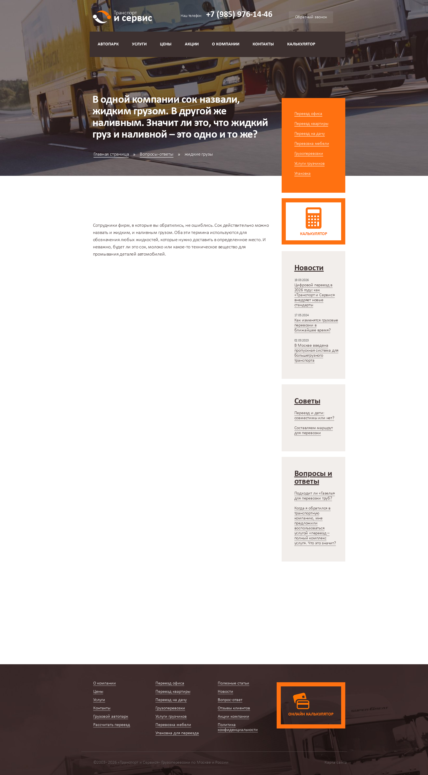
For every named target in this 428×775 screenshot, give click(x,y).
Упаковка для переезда (177, 733)
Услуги (139, 44)
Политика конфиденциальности (238, 727)
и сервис (133, 16)
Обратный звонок (311, 17)
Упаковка (302, 173)
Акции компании (233, 716)
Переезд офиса (308, 114)
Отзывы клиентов (234, 708)
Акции (192, 44)
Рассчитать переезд (111, 725)
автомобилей (151, 254)
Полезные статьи (233, 683)
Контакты (263, 44)
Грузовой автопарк (110, 716)
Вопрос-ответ (230, 700)
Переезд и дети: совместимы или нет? (314, 415)
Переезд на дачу (309, 134)
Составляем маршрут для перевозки (313, 430)
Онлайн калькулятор (310, 714)
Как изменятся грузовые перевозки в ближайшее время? (316, 325)
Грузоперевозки (308, 153)
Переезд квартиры (311, 124)
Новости (225, 691)
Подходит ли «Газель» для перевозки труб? (314, 496)
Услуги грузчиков (309, 163)
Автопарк (108, 44)
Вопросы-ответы (156, 154)
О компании (225, 44)
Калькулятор (301, 44)
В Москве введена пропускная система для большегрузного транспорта (316, 353)
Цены (166, 44)
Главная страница (111, 154)
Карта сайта (336, 762)
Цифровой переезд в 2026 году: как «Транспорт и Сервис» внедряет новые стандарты (314, 295)
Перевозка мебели (311, 143)
